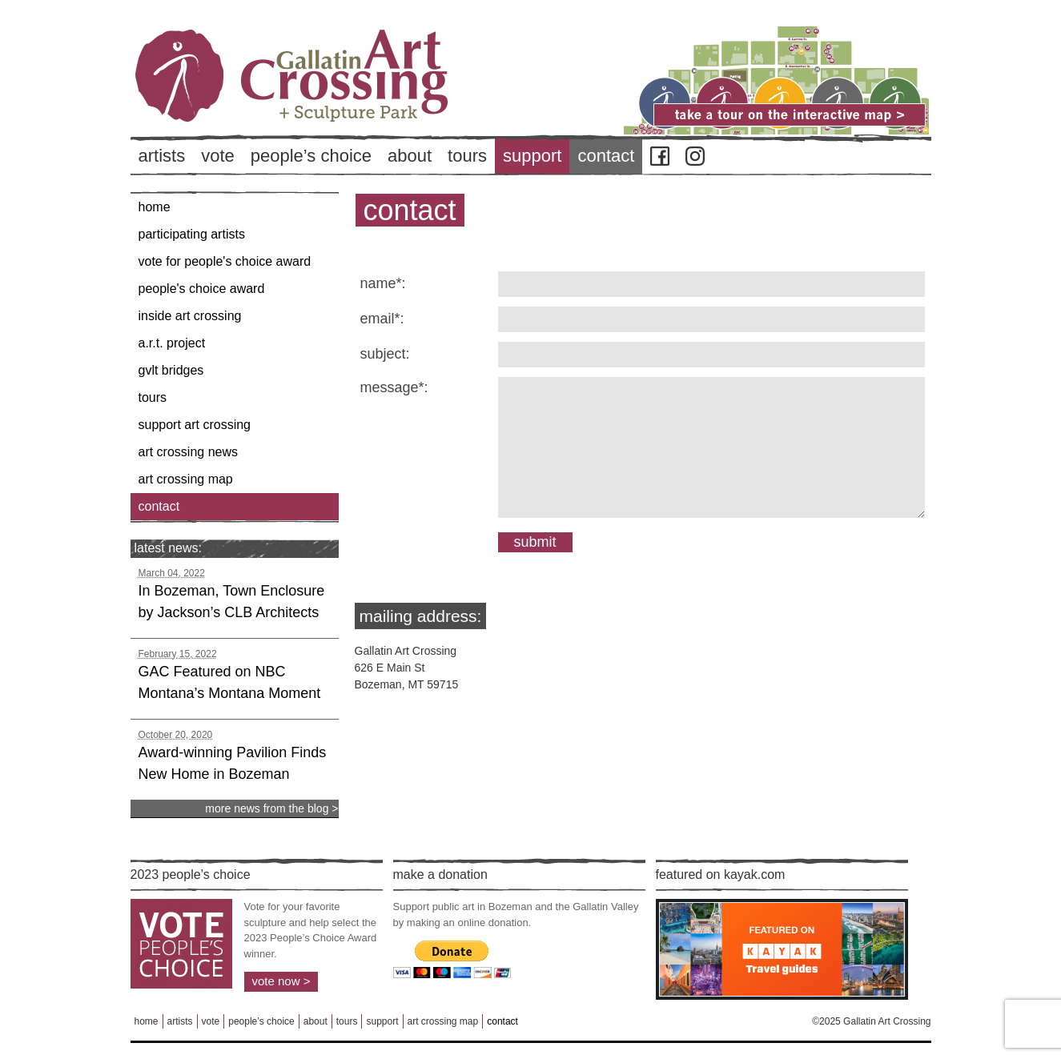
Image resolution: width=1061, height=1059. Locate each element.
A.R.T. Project (172, 343)
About (410, 156)
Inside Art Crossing (190, 316)
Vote (218, 156)
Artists (162, 156)
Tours (467, 156)
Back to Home (339, 103)
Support (532, 156)
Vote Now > (281, 981)
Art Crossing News (189, 452)
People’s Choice (311, 156)
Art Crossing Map (186, 479)
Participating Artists (192, 234)
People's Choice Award (202, 288)
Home (155, 207)
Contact (605, 156)
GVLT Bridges (171, 370)
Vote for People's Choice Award (225, 261)
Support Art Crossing (195, 424)
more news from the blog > (271, 808)
